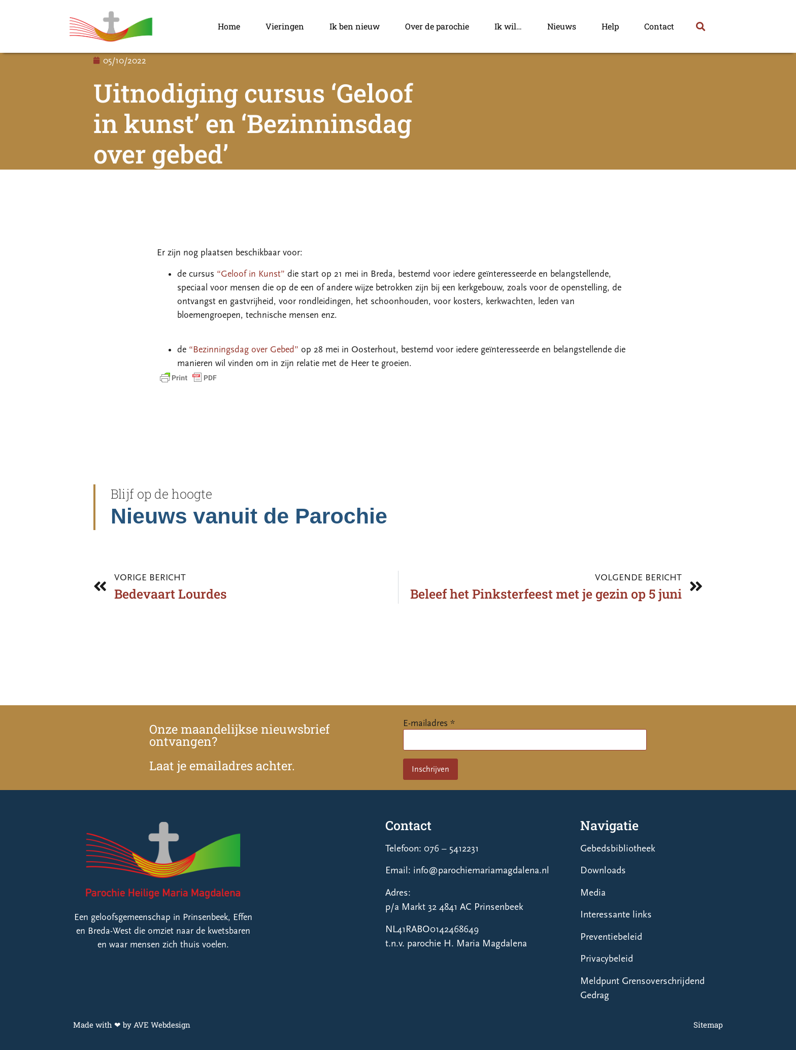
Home (229, 26)
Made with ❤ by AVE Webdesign (131, 1025)
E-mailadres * (429, 723)
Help (610, 26)
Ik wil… (508, 26)
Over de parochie (437, 26)
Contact (659, 26)
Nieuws (561, 26)
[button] (700, 26)
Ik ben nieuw (354, 26)
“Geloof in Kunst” (251, 274)
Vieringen (285, 26)
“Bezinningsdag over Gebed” (243, 349)
